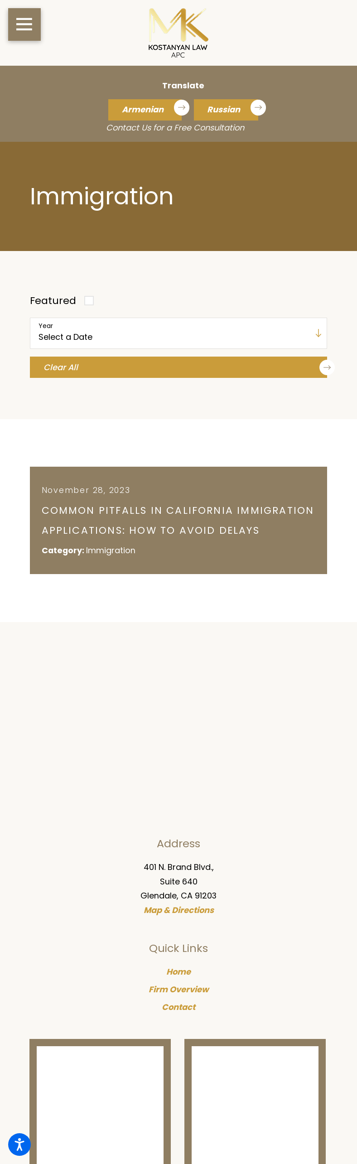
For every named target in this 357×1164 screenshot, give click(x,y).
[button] (19, 1144)
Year (46, 326)
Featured (53, 301)
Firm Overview (179, 989)
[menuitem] (179, 972)
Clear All (185, 367)
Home (178, 972)
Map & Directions (179, 911)
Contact (178, 1007)
